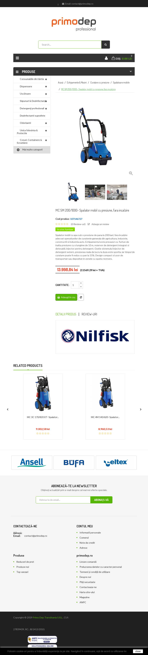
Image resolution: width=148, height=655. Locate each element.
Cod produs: (62, 218)
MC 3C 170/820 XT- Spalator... (43, 417)
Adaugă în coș (66, 297)
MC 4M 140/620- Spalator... (105, 417)
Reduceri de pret (25, 561)
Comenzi (84, 537)
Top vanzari (22, 572)
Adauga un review (98, 224)
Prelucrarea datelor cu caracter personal (101, 567)
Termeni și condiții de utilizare (95, 572)
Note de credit (87, 542)
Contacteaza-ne (88, 587)
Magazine (85, 597)
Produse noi (22, 567)
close (138, 651)
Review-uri (91, 314)
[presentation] (7, 408)
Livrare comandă (88, 561)
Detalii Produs (66, 314)
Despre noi (85, 577)
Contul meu (85, 526)
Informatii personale (90, 532)
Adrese (83, 547)
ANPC (83, 602)
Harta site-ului (87, 592)
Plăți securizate (87, 582)
